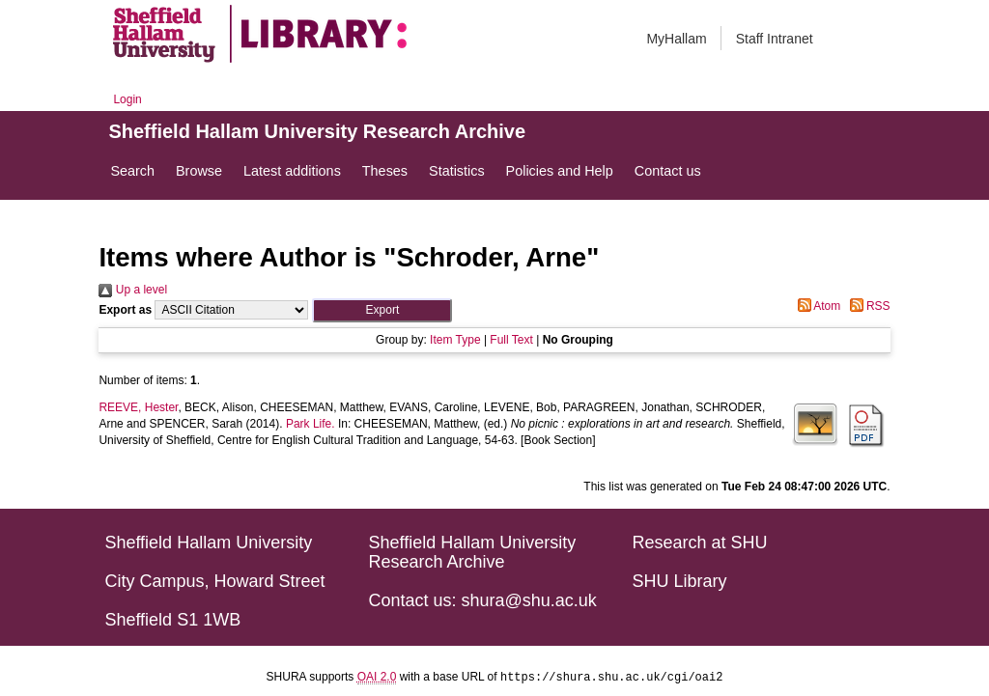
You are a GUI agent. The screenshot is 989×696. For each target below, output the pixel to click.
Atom (816, 306)
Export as (125, 310)
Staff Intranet (774, 38)
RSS (867, 306)
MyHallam (676, 38)
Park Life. (310, 424)
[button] (382, 310)
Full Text (511, 340)
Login (127, 99)
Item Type (455, 340)
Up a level (133, 289)
